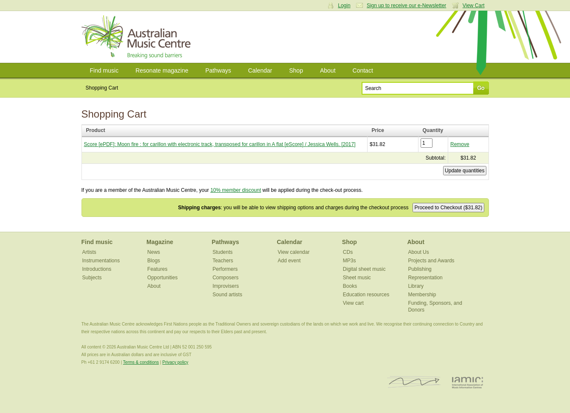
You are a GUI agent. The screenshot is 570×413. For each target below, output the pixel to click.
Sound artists (227, 295)
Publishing (419, 269)
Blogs (153, 261)
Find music (104, 70)
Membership (422, 295)
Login (344, 5)
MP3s (349, 261)
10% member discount (236, 190)
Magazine (159, 242)
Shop (296, 70)
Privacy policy (175, 362)
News (153, 252)
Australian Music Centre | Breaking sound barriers (137, 37)
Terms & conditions (141, 362)
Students (223, 252)
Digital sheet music (364, 269)
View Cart (474, 5)
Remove (459, 144)
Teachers (223, 261)
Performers (225, 269)
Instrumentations (101, 261)
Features (157, 269)
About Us (418, 252)
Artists (89, 252)
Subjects (92, 278)
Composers (226, 278)
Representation (425, 278)
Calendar (260, 70)
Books (350, 286)
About (328, 70)
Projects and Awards (431, 261)
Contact (363, 70)
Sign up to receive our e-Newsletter (406, 5)
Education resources (366, 295)
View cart (353, 303)
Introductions (97, 269)
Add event (289, 261)
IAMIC (467, 382)
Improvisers (226, 286)
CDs (348, 252)
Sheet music (357, 278)
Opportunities (162, 278)
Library (416, 286)
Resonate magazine (161, 70)
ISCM (414, 382)
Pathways (218, 70)
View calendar (293, 252)
